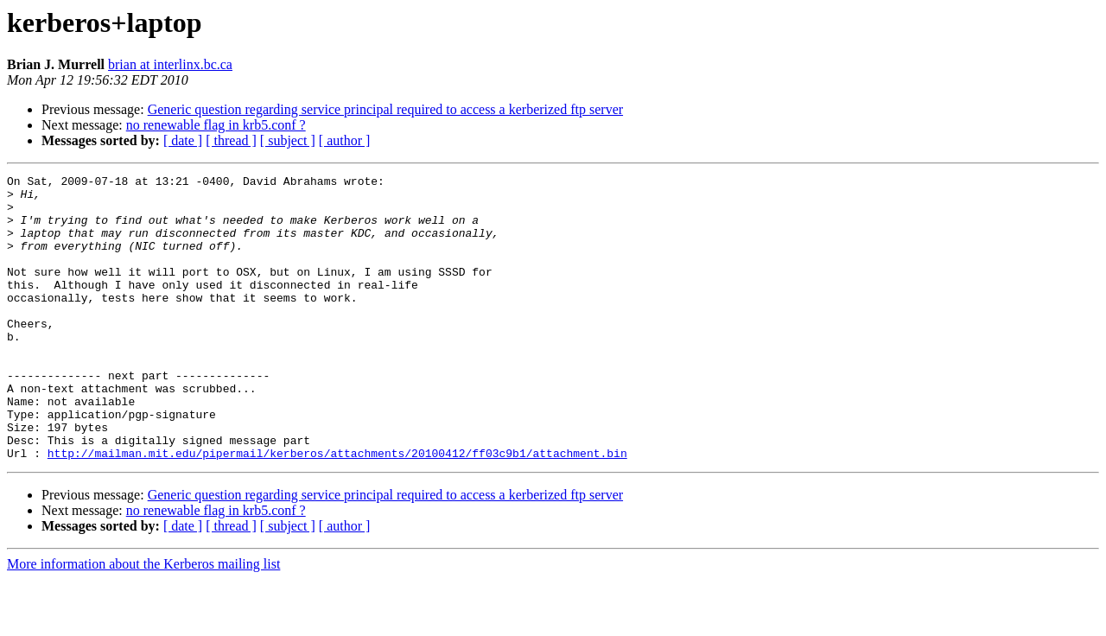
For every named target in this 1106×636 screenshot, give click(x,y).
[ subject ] (287, 140)
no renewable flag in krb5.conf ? (216, 125)
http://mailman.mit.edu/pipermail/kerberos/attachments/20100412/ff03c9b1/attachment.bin (337, 510)
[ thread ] (231, 140)
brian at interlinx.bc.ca (170, 64)
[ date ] (182, 140)
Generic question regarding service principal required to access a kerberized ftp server (385, 109)
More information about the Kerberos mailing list (143, 621)
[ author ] (345, 140)
